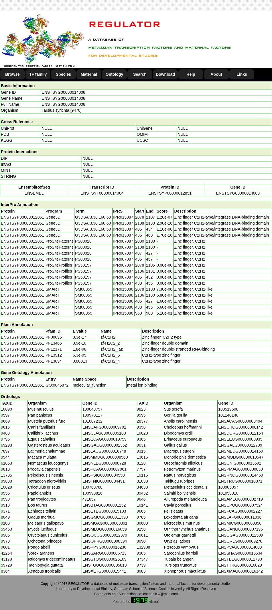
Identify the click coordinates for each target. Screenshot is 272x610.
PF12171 (54, 349)
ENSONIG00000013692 (239, 463)
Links (241, 74)
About (216, 74)
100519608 (228, 409)
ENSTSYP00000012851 (170, 193)
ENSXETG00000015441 (104, 571)
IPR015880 (123, 289)
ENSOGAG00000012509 (240, 535)
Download (165, 74)
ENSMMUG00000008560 (105, 457)
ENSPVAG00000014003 (240, 547)
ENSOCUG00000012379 (104, 535)
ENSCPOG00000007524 (240, 505)
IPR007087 (123, 241)
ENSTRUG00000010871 (240, 481)
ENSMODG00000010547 (240, 457)
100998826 (92, 493)
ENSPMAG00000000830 (240, 469)
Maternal (89, 74)
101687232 (92, 421)
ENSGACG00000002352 (104, 445)
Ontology (114, 74)
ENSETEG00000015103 (104, 511)
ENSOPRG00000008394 (104, 541)
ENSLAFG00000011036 (239, 517)
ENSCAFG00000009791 (104, 427)
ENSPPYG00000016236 (104, 547)
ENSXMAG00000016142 (240, 571)
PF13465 (54, 343)
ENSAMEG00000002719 (240, 499)
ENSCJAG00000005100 (104, 433)
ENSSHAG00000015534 (240, 553)
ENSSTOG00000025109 (104, 559)
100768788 (92, 487)
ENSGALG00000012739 (240, 445)
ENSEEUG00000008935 (240, 439)
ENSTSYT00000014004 (101, 193)
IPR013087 (123, 217)
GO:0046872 (57, 385)
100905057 (228, 487)
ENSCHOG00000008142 (240, 427)
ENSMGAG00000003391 (104, 523)
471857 (89, 499)
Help (190, 74)
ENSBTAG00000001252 (104, 505)
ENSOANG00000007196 (240, 529)
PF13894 (54, 361)
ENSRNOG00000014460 (240, 475)
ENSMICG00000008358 (239, 523)
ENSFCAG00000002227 (240, 511)
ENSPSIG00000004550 (103, 475)
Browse (12, 74)
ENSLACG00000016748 (104, 451)
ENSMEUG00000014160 (240, 451)
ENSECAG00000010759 (104, 439)
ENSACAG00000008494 (240, 421)
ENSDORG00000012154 (240, 433)
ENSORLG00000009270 (240, 541)
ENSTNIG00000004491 (103, 481)
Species (63, 74)
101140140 (228, 415)
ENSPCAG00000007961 (104, 469)
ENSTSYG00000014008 (63, 92)
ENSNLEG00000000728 (104, 463)
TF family (38, 74)
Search (140, 74)
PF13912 (54, 355)
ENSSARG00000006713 (104, 553)
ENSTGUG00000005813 (104, 565)
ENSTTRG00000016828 (240, 565)
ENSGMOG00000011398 (105, 517)
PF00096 (54, 337)
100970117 (92, 415)
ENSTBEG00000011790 (240, 559)
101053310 (228, 493)
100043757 (92, 409)
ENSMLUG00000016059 (104, 529)
